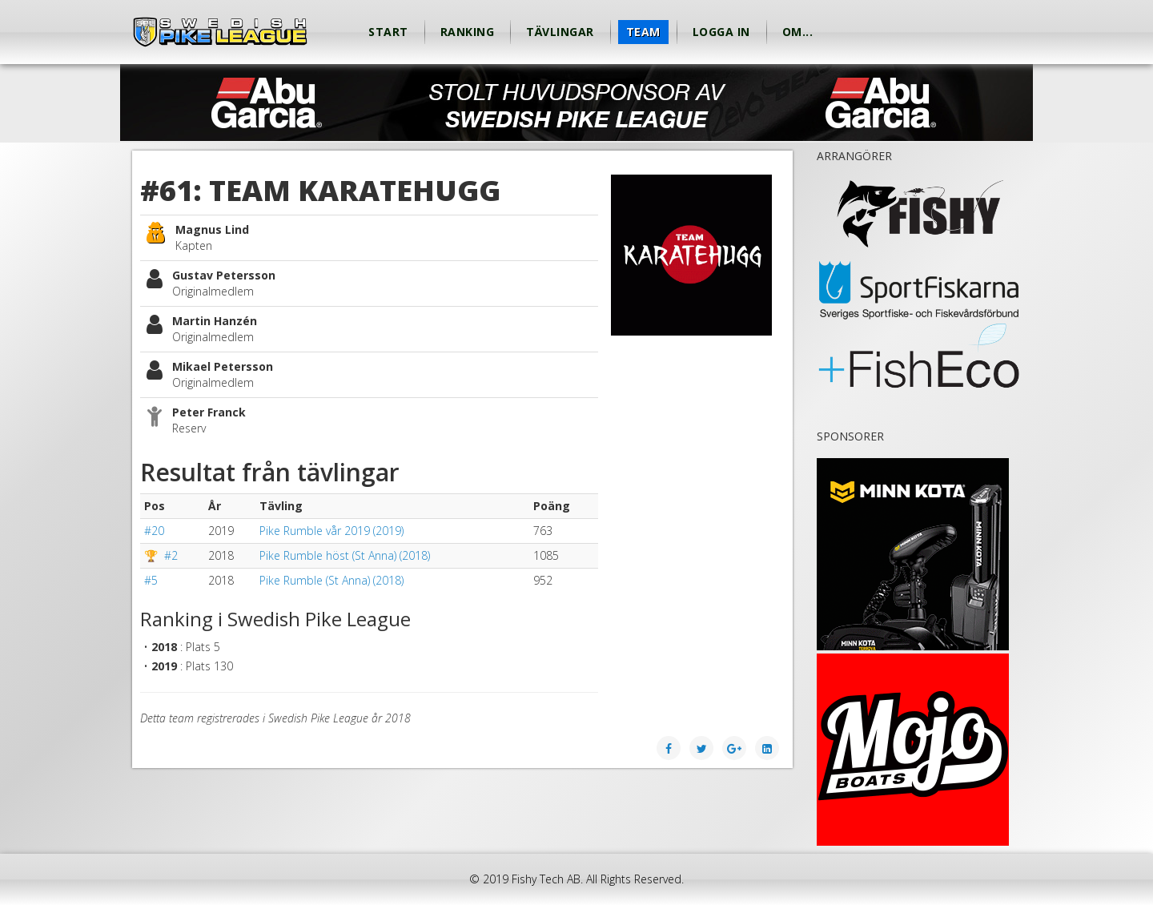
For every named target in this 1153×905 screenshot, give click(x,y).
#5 (151, 580)
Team (643, 31)
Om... (798, 31)
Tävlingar (560, 31)
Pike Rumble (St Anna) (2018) (331, 580)
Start (388, 31)
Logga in (721, 31)
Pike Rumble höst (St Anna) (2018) (344, 555)
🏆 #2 (161, 555)
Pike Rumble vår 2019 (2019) (331, 530)
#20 (154, 530)
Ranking (467, 31)
